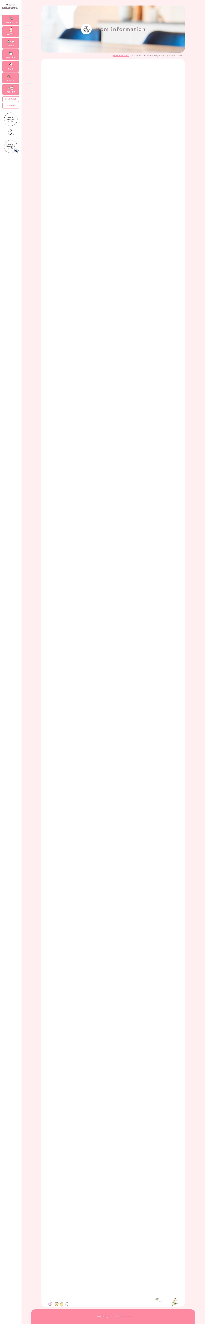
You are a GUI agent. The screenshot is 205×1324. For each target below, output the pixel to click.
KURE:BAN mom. (121, 55)
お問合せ (11, 106)
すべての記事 (11, 99)
